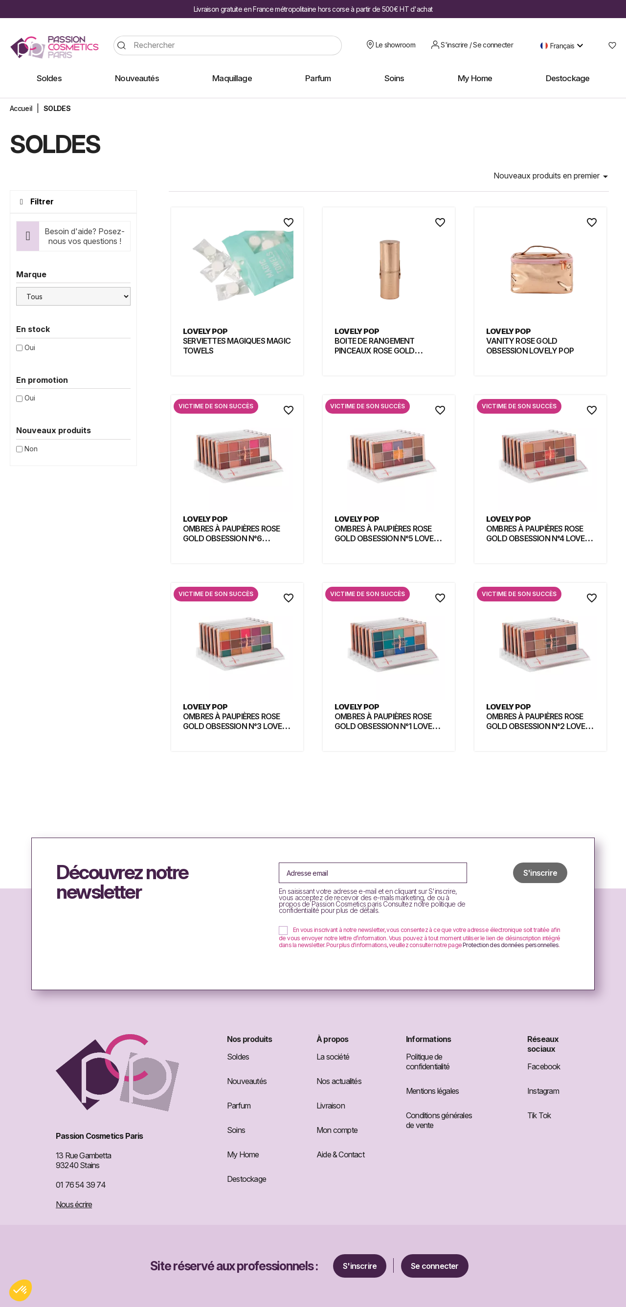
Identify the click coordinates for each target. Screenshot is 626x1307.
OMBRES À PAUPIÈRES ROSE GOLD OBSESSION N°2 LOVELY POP (540, 726)
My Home (243, 1154)
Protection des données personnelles (511, 945)
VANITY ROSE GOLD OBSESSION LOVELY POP (530, 345)
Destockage (246, 1179)
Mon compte (337, 1130)
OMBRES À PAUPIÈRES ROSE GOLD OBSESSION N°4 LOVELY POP (540, 538)
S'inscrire (360, 1266)
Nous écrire (74, 1204)
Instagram (543, 1091)
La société (332, 1057)
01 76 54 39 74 (81, 1185)
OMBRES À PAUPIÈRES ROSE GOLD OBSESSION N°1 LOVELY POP (388, 726)
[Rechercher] (227, 45)
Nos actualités (338, 1081)
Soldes (238, 1057)
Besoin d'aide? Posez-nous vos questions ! (85, 236)
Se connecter (434, 1266)
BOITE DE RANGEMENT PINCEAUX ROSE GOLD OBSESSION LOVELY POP (378, 350)
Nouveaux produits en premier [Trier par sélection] (552, 176)
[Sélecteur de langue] (564, 45)
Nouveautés (247, 1081)
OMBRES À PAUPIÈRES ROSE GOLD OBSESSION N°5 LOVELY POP (389, 538)
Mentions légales (432, 1091)
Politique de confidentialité (427, 1061)
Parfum (238, 1105)
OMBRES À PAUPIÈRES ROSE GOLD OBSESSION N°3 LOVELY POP (237, 726)
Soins (236, 1130)
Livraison (330, 1105)
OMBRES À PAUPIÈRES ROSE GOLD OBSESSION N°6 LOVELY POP (231, 538)
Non (31, 448)
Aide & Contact (340, 1154)
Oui (29, 347)
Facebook (543, 1066)
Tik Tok (539, 1115)
